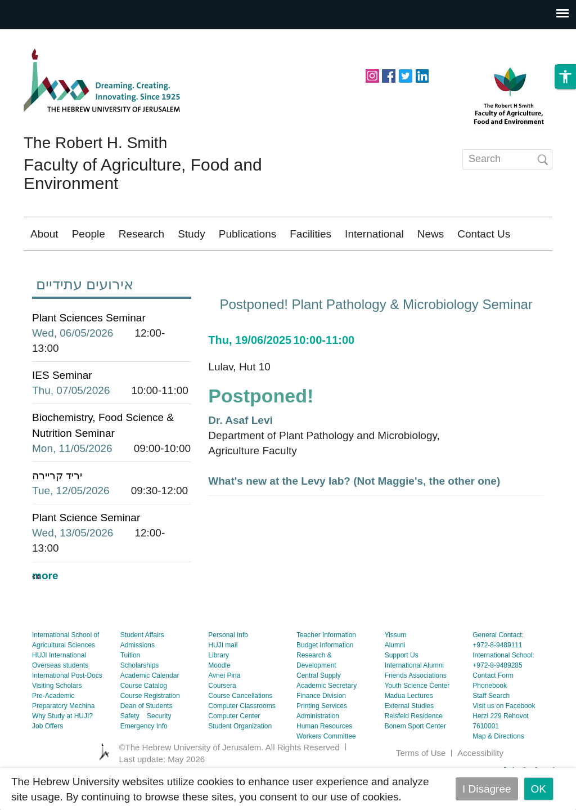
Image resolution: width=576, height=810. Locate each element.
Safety (130, 749)
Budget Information (324, 678)
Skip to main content (48, 37)
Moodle (219, 698)
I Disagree (486, 789)
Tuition (130, 688)
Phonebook (489, 719)
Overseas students (60, 698)
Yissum (396, 668)
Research (141, 234)
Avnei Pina (224, 709)
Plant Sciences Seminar (89, 351)
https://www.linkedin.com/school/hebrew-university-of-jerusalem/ (422, 75)
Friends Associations (416, 709)
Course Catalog (143, 719)
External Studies (409, 739)
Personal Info (228, 668)
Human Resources (324, 759)
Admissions (137, 678)
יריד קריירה (57, 508)
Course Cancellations (240, 729)
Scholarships (139, 698)
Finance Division (321, 729)
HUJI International (59, 688)
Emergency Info (144, 759)
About (44, 234)
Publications (247, 234)
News (430, 234)
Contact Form (493, 709)
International (374, 234)
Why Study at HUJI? (62, 749)
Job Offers (47, 759)
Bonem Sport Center (415, 759)
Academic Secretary (326, 719)
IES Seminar (62, 408)
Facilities (310, 234)
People (88, 234)
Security (159, 749)
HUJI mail (222, 678)
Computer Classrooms (241, 739)
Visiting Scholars (57, 719)
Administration (317, 749)
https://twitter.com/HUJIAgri (405, 75)
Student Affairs (142, 668)
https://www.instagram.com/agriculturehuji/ (372, 75)
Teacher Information (326, 668)
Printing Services (321, 739)
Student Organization (240, 759)
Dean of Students (146, 739)
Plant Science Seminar (86, 551)
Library (218, 688)
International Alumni (414, 698)
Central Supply (318, 709)
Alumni (395, 678)
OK (538, 789)
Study (191, 234)
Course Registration (150, 729)
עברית (527, 267)
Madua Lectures (409, 729)
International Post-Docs (67, 709)
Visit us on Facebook (503, 739)
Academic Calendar (149, 709)
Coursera (222, 719)
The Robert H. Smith (95, 142)
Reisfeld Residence (414, 749)
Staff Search (491, 729)
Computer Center (234, 749)
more (45, 608)
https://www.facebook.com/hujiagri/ (388, 75)
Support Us (401, 688)
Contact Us (483, 234)
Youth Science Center (417, 719)
